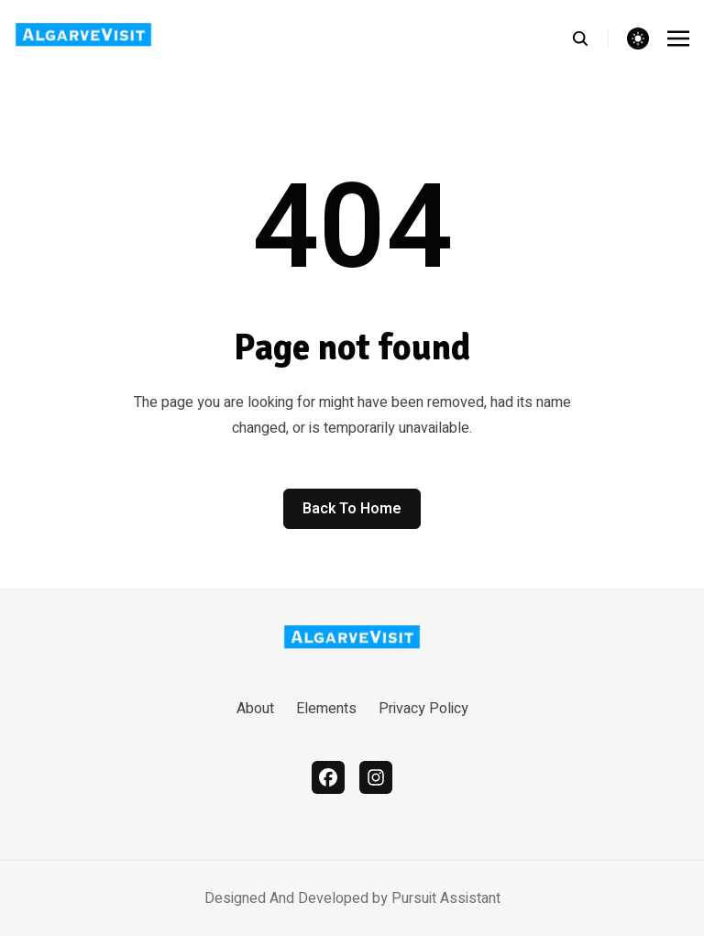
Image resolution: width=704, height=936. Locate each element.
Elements (326, 709)
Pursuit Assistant (445, 898)
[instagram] (375, 777)
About (255, 709)
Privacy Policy (423, 709)
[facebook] (328, 777)
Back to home (352, 509)
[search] (590, 38)
